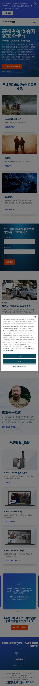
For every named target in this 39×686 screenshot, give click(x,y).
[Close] (35, 317)
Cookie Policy (30, 348)
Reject (20, 361)
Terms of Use (9, 350)
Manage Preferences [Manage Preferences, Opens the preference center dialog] (19, 366)
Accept (19, 355)
